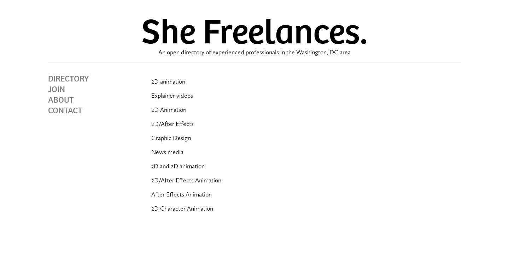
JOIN (56, 89)
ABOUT (61, 100)
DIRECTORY (68, 78)
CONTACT (65, 110)
